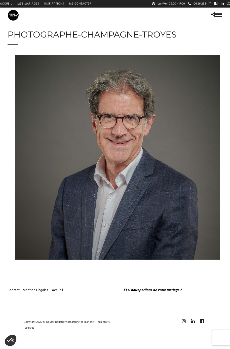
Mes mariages (28, 4)
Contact (14, 290)
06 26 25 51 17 (199, 3)
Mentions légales (36, 290)
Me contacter (80, 4)
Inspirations (54, 4)
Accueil (6, 4)
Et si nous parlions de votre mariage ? (152, 290)
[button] (11, 340)
